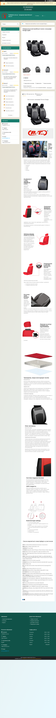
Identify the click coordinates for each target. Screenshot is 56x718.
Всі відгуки (10, 115)
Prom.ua (34, 657)
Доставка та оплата (6, 43)
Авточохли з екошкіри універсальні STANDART (10, 58)
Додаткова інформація (7, 619)
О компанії (4, 34)
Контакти (4, 620)
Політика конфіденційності (36, 658)
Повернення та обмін (34, 624)
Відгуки (3, 37)
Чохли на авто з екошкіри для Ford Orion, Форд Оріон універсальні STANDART (10, 91)
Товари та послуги (46, 15)
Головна (37, 15)
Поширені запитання (6, 40)
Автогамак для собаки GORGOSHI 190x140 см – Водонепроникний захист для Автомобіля (10, 77)
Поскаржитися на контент (26, 658)
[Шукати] (17, 24)
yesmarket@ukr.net (6, 138)
